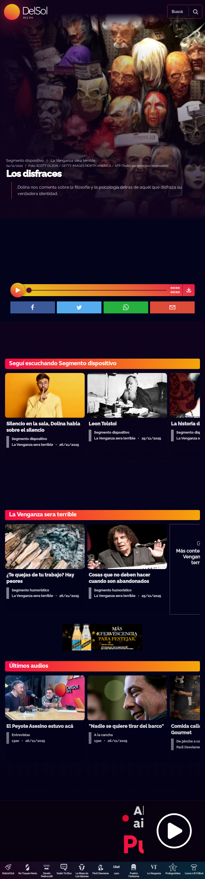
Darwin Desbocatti (47, 875)
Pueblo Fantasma (134, 875)
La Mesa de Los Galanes (81, 875)
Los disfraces (33, 173)
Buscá (177, 11)
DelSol (34, 10)
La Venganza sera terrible (73, 160)
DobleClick (8, 873)
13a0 (116, 873)
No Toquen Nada (27, 873)
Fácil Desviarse (100, 873)
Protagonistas (172, 873)
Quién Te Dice (64, 873)
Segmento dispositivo (25, 160)
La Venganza (154, 873)
